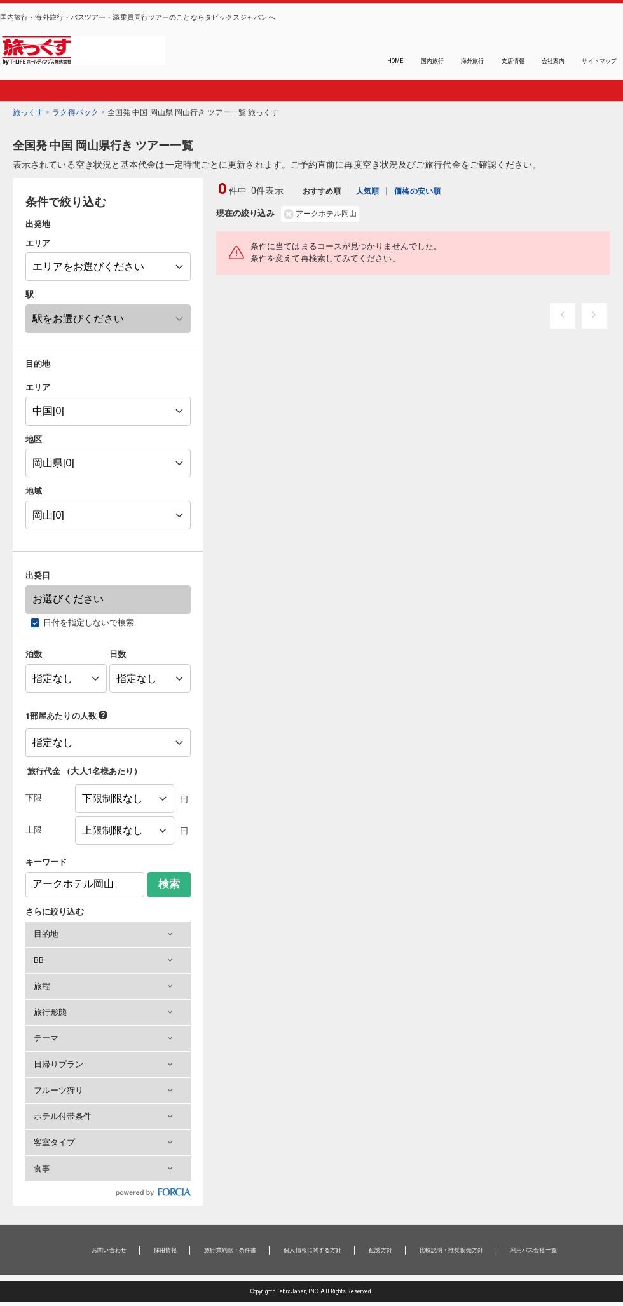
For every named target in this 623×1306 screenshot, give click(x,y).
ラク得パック (75, 112)
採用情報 (165, 1250)
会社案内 (553, 61)
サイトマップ (599, 61)
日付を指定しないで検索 (89, 622)
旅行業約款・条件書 (230, 1250)
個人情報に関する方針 (312, 1250)
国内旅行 (432, 61)
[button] (108, 934)
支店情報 (513, 61)
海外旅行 (472, 61)
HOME (395, 61)
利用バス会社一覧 (533, 1250)
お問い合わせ (109, 1250)
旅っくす (28, 112)
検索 (169, 884)
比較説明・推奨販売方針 (451, 1250)
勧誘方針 (380, 1250)
